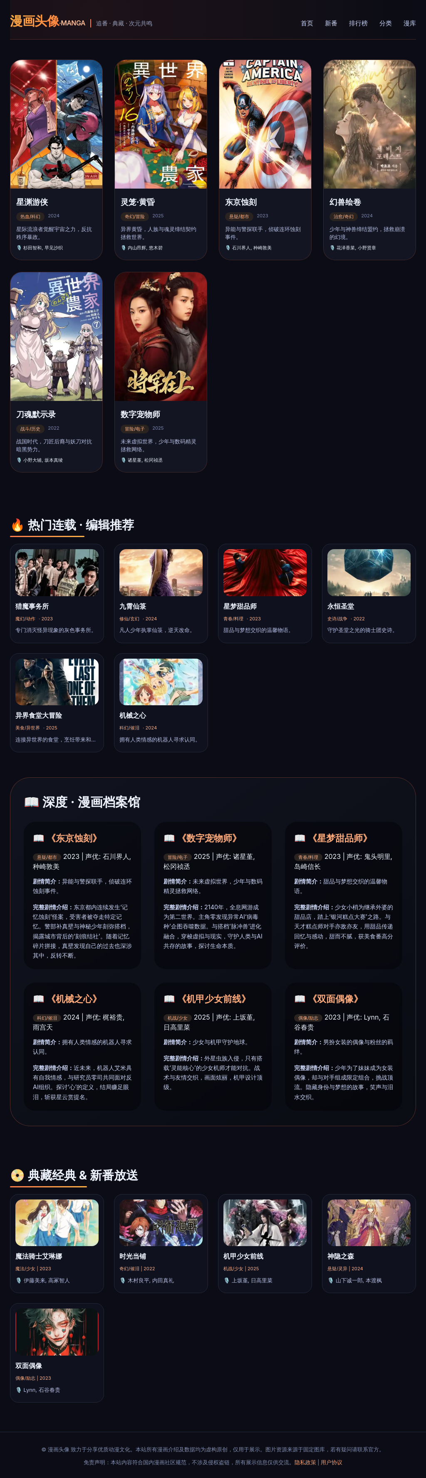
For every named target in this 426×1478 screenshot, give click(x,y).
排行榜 (358, 23)
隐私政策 (305, 1462)
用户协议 (331, 1462)
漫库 (410, 23)
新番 (331, 23)
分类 (385, 23)
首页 (307, 23)
